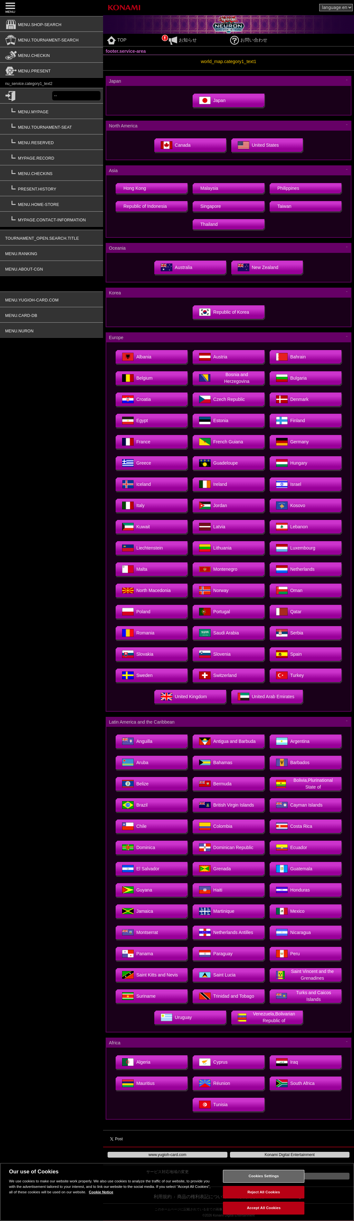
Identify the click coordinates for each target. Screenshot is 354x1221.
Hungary (291, 463)
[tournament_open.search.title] (51, 237)
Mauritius (138, 1083)
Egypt (135, 420)
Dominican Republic (226, 847)
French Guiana (221, 442)
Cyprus (213, 1062)
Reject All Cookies (263, 1192)
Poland (136, 611)
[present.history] (51, 188)
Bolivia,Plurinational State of (304, 784)
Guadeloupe (218, 463)
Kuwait (136, 527)
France (136, 442)
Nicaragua (293, 932)
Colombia (215, 826)
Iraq (287, 1062)
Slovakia (137, 654)
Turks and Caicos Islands (303, 996)
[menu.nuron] (51, 330)
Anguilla (137, 741)
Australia (176, 267)
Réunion (214, 1083)
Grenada (215, 869)
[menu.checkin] (51, 54)
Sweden (137, 675)
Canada (176, 145)
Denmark (292, 399)
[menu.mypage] (51, 111)
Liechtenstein (142, 548)
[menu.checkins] (51, 172)
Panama (137, 953)
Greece (136, 463)
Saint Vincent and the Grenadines (305, 975)
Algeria (136, 1062)
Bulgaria (291, 378)
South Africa (295, 1083)
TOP (117, 39)
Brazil (135, 805)
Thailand (209, 224)
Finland (290, 420)
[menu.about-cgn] (51, 268)
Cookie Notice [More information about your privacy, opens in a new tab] (101, 1192)
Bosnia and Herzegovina (224, 378)
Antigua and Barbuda (227, 741)
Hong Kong (134, 188)
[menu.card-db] (51, 314)
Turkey (290, 675)
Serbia (289, 633)
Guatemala (294, 869)
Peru (288, 953)
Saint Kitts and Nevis (150, 975)
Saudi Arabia (219, 633)
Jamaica (137, 911)
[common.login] (26, 95)
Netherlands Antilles (226, 932)
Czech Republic (222, 399)
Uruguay (176, 1017)
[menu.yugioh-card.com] (51, 299)
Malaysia (209, 188)
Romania (138, 633)
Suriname (139, 996)
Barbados (293, 762)
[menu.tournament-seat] (51, 126)
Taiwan (284, 206)
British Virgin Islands (226, 805)
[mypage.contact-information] (51, 219)
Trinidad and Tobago (226, 996)
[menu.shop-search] (51, 23)
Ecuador (291, 847)
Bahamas (215, 762)
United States (258, 145)
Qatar (288, 611)
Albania (136, 357)
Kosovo (290, 505)
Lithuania (215, 548)
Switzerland (217, 675)
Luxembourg (295, 548)
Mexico (290, 911)
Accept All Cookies (264, 1208)
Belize (135, 784)
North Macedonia (146, 590)
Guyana (137, 890)
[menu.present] (51, 70)
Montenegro (218, 569)
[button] (51, 178)
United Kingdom (184, 696)
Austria (213, 357)
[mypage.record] (51, 157)
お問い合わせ (248, 39)
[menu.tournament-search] (51, 39)
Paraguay (216, 953)
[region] (177, 1192)
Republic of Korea (224, 312)
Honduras (293, 890)
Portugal (214, 611)
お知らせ (182, 39)
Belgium (137, 378)
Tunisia (213, 1104)
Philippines (288, 188)
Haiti (210, 890)
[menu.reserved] (51, 141)
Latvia (212, 527)
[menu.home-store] (51, 203)
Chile (134, 826)
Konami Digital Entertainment (290, 1154)
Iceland (136, 484)
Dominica (138, 847)
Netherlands (295, 569)
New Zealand (258, 267)
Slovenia (215, 654)
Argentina (293, 741)
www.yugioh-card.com (167, 1154)
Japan (212, 100)
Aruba (135, 762)
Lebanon (292, 527)
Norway (213, 590)
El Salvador (140, 869)
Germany (292, 442)
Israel (288, 484)
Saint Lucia (217, 975)
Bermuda (215, 784)
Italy (133, 505)
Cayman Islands (299, 805)
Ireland (213, 484)
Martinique (216, 911)
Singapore (210, 206)
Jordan (213, 505)
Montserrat (140, 932)
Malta (134, 569)
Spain (289, 654)
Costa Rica (294, 826)
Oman (289, 590)
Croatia (136, 399)
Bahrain (291, 357)
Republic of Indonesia (145, 206)
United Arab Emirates (266, 696)
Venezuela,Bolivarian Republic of (266, 1017)
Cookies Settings (264, 1176)
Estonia (213, 420)
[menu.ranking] (51, 252)
